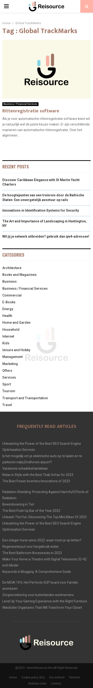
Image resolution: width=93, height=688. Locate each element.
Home (13, 677)
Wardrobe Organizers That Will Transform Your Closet (42, 607)
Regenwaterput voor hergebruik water (30, 546)
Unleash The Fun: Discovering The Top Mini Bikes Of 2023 (44, 517)
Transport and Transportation (25, 398)
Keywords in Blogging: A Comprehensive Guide (36, 572)
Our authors (57, 677)
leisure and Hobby (16, 350)
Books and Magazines (19, 275)
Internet (8, 336)
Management (12, 357)
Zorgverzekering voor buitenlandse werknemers (38, 595)
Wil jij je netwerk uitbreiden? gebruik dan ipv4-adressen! (45, 236)
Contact (56, 683)
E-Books (9, 302)
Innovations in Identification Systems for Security (40, 210)
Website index (37, 683)
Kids (5, 343)
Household (10, 329)
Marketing (10, 364)
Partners (74, 677)
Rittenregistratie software (30, 111)
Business (9, 281)
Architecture (11, 268)
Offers (7, 371)
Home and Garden (16, 322)
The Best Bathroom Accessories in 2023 (32, 553)
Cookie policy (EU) (33, 677)
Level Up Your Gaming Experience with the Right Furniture (44, 601)
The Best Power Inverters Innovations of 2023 (36, 481)
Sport (6, 384)
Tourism (8, 391)
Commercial (12, 295)
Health (7, 316)
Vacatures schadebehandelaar (25, 468)
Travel (7, 405)
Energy (7, 309)
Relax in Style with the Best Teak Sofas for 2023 (37, 475)
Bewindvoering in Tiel (18, 504)
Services (9, 377)
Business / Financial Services (20, 104)
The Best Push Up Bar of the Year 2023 (31, 511)
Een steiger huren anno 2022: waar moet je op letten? (41, 540)
